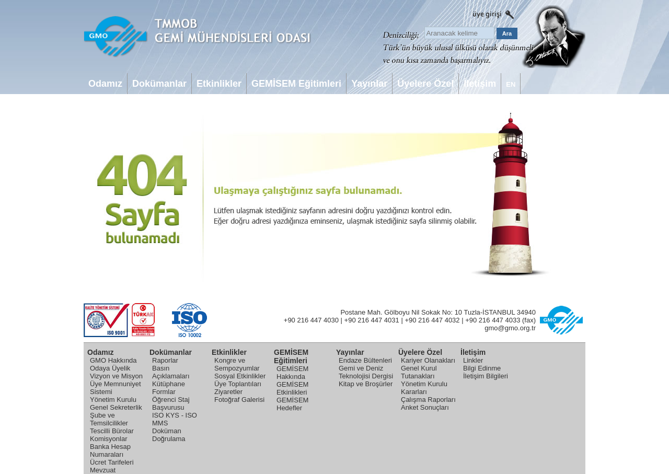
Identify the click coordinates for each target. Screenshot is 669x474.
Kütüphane (168, 384)
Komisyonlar (109, 439)
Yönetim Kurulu (113, 399)
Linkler (473, 360)
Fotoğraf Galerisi (239, 399)
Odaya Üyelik (110, 368)
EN (510, 84)
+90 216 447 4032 (432, 320)
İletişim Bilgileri (485, 376)
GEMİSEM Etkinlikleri (292, 388)
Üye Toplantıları (237, 384)
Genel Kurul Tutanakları (419, 372)
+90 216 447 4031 (371, 320)
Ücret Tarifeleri (112, 462)
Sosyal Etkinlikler (240, 376)
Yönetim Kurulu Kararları (424, 388)
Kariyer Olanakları (428, 360)
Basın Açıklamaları (171, 372)
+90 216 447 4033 (492, 320)
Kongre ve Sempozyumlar (237, 364)
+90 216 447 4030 (311, 320)
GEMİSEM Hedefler (292, 404)
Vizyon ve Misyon (116, 376)
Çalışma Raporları (428, 399)
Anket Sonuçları (425, 407)
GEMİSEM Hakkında (292, 372)
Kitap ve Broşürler (366, 384)
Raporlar (165, 360)
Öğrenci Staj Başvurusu (171, 403)
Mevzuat (103, 470)
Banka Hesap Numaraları (110, 450)
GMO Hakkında (113, 360)
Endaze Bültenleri (365, 360)
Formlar (164, 392)
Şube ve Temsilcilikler (109, 419)
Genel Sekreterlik (116, 407)
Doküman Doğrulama (169, 435)
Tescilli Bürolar (112, 431)
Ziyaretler (228, 392)
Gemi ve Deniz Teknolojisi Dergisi (366, 372)
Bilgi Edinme (482, 368)
